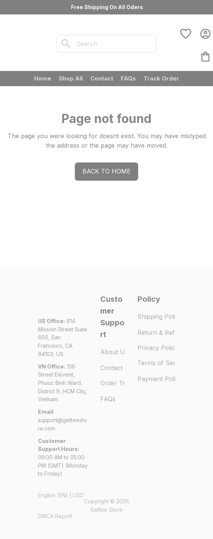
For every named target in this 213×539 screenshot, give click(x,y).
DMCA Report (55, 516)
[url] (63, 424)
